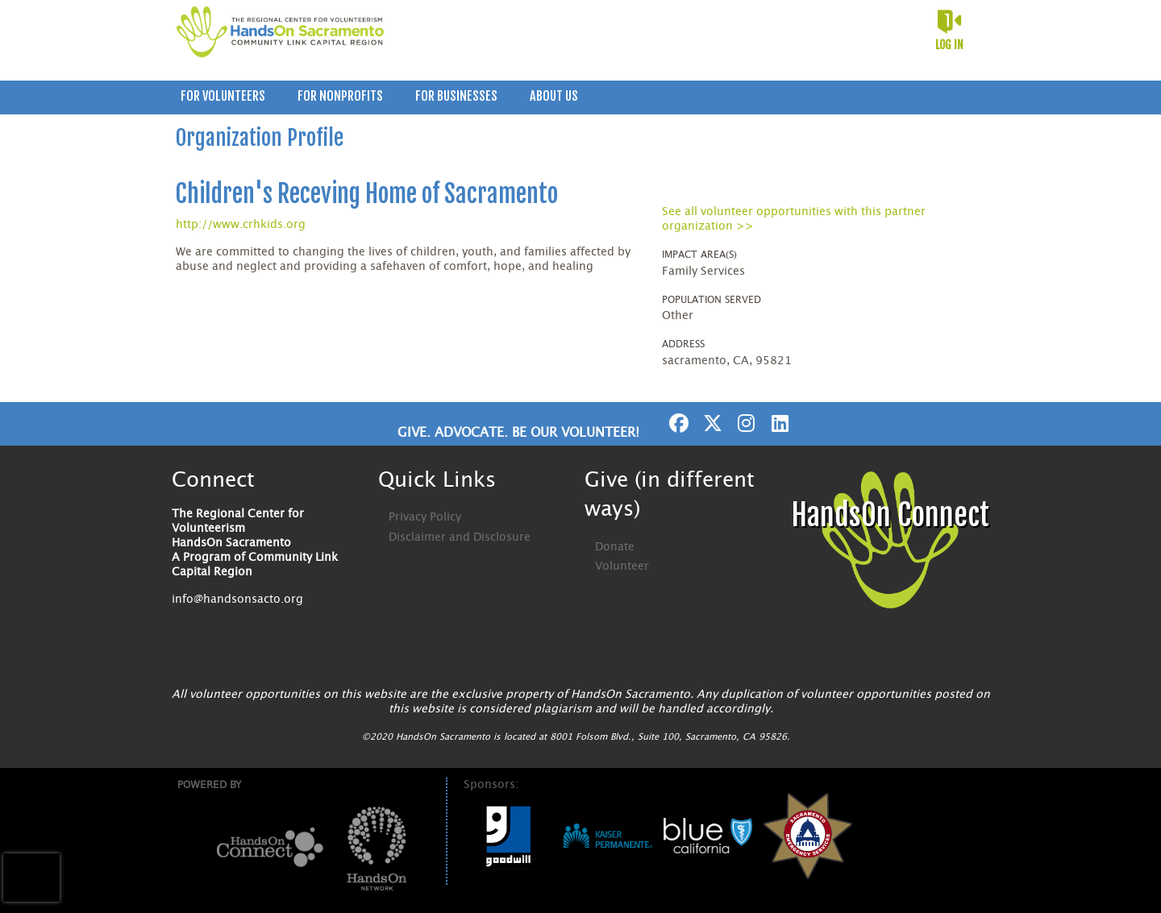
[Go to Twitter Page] (710, 423)
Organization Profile (259, 138)
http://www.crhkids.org (241, 224)
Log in (949, 45)
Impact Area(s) (699, 254)
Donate (615, 547)
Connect (213, 480)
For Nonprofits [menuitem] (340, 96)
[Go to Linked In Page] (778, 423)
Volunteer (622, 566)
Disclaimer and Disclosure (460, 537)
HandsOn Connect (890, 515)
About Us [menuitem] (554, 96)
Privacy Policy (425, 517)
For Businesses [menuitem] (456, 96)
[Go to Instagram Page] (744, 423)
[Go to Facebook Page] (676, 423)
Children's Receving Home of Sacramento (367, 194)
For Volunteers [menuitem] (223, 96)
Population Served (711, 300)
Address (683, 344)
